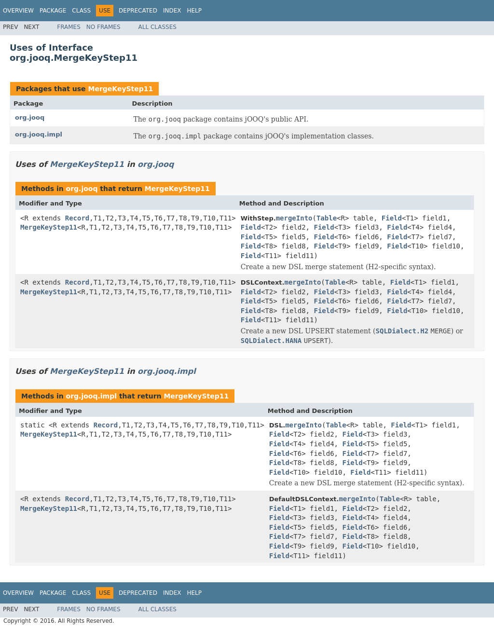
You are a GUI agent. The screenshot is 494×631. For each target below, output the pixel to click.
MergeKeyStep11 (120, 89)
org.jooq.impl (38, 134)
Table (326, 218)
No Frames (103, 27)
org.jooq (29, 117)
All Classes (157, 27)
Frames (69, 27)
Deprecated (138, 10)
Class (81, 10)
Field (392, 218)
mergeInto (294, 218)
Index (172, 10)
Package (53, 10)
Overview (18, 10)
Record (77, 218)
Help (194, 10)
